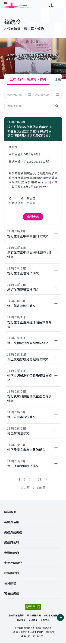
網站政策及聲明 (16, 615)
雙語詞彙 (33, 620)
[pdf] (47, 182)
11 (40, 479)
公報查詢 (33, 216)
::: (2, 2)
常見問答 (45, 620)
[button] (30, 95)
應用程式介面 (51, 615)
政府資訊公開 (34, 615)
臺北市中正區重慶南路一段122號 (38, 631)
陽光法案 (21, 620)
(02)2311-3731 (36, 636)
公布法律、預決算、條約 (28, 79)
